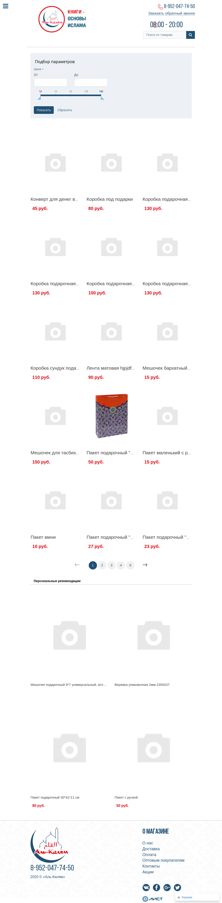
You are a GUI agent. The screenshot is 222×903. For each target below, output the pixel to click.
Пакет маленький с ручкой (171, 452)
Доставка (151, 849)
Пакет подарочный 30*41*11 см (55, 797)
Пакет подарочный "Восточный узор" (127, 452)
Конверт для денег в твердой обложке (72, 199)
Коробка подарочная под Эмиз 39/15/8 (129, 283)
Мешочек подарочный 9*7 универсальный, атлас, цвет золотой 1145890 (87, 685)
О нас (147, 843)
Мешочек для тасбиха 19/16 (61, 452)
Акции (148, 872)
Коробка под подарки (110, 199)
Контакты (151, 866)
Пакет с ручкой (126, 797)
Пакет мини (43, 537)
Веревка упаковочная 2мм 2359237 (142, 685)
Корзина (187, 897)
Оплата (149, 854)
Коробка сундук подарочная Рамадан (71, 368)
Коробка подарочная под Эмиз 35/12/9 (73, 283)
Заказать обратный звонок (171, 13)
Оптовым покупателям (163, 860)
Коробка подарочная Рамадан (176, 283)
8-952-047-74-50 (179, 6)
